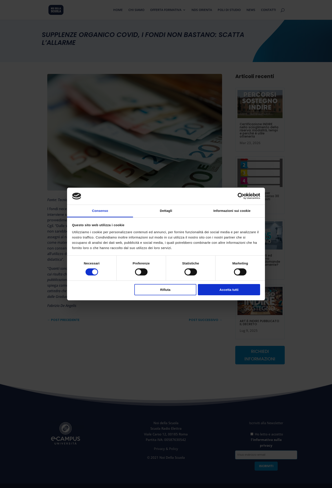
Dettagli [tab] (166, 211)
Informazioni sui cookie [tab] (232, 211)
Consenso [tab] (100, 211)
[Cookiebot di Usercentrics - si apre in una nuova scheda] (241, 196)
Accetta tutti (229, 290)
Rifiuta (165, 290)
